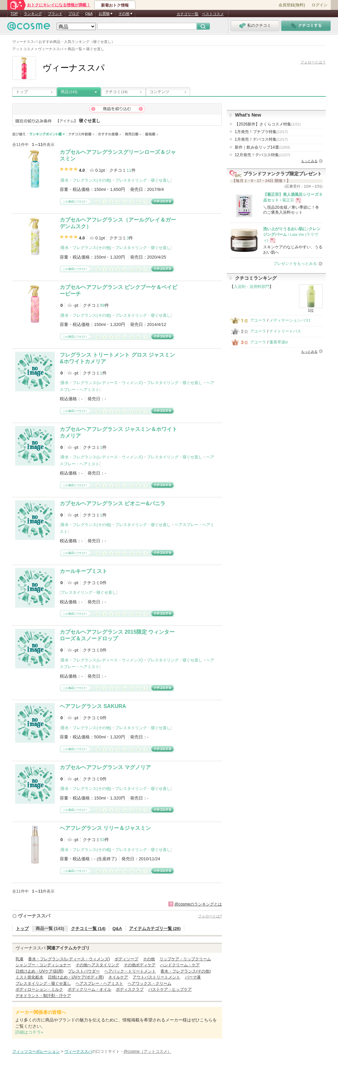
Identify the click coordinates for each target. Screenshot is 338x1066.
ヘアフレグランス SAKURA (93, 706)
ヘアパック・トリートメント (130, 971)
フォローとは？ (313, 62)
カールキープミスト (83, 571)
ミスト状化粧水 (29, 977)
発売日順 (133, 134)
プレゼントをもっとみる (295, 263)
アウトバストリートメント (156, 977)
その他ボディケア (139, 965)
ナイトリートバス (285, 331)
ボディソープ (126, 959)
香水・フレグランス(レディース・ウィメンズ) (102, 382)
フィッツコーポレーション (36, 1051)
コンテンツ (159, 91)
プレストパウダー (84, 971)
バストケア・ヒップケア (170, 989)
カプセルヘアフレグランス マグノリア (105, 767)
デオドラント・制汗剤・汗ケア (43, 995)
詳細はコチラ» (29, 1032)
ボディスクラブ (130, 989)
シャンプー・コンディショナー (43, 965)
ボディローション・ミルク (39, 989)
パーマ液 (193, 977)
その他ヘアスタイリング (97, 965)
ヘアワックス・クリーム (149, 983)
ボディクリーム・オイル (89, 989)
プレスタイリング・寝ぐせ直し (143, 180)
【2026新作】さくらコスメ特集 (268, 124)
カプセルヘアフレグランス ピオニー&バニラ (112, 503)
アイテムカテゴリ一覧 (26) (155, 928)
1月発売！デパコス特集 (261, 139)
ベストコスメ (213, 14)
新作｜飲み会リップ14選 (262, 147)
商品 (69, 91)
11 (128, 170)
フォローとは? (210, 916)
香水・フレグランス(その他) (86, 180)
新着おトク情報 (115, 5)
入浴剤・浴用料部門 (251, 286)
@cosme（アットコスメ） (147, 1051)
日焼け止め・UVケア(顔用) (39, 971)
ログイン (319, 5)
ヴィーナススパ (34, 915)
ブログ (73, 14)
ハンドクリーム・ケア (180, 965)
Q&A (89, 14)
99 (102, 305)
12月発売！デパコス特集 (262, 155)
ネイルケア (118, 977)
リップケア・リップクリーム (185, 959)
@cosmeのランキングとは (198, 904)
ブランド (55, 14)
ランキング (33, 14)
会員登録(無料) (292, 5)
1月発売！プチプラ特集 (261, 131)
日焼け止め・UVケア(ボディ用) (76, 977)
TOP (14, 14)
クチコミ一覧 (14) (88, 928)
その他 (149, 959)
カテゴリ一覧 (187, 14)
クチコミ (116, 91)
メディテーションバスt (289, 320)
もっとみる (309, 161)
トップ (22, 91)
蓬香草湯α (278, 342)
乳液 (19, 959)
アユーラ (258, 320)
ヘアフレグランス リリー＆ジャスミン (105, 828)
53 (102, 839)
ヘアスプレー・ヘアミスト (99, 983)
